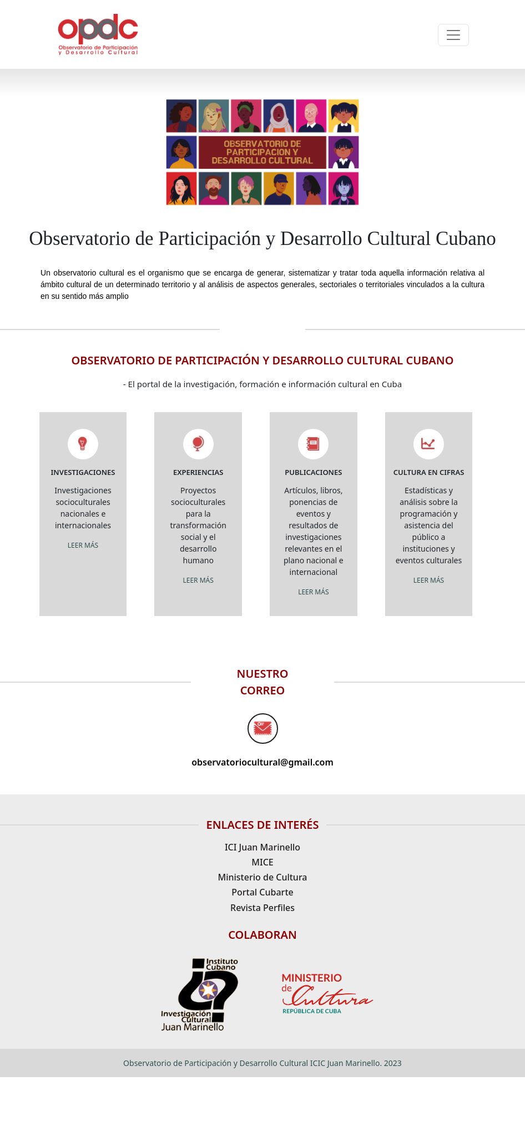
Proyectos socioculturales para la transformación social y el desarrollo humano (198, 525)
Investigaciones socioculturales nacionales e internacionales (82, 508)
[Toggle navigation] (453, 35)
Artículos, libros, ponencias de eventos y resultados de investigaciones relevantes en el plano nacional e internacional (314, 531)
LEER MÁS (83, 545)
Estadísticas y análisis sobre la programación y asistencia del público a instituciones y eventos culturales (429, 525)
